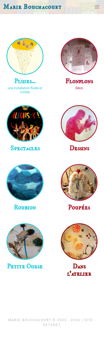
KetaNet (52, 325)
